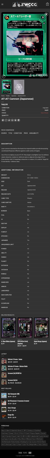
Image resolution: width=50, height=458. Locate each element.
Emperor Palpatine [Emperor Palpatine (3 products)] (35, 433)
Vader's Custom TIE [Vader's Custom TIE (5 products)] (23, 444)
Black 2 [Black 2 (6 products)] (3, 430)
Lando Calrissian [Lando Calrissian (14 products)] (44, 436)
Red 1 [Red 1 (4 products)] (43, 441)
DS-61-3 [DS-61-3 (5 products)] (23, 433)
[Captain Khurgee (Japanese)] (41, 328)
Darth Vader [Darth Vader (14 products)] (5, 433)
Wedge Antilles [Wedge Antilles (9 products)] (33, 444)
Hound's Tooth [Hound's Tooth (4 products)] (16, 436)
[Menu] (2, 4)
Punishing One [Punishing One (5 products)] (24, 441)
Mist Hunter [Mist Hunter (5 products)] (39, 439)
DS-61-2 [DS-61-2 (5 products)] (17, 433)
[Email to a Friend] (12, 120)
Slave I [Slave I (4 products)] (15, 444)
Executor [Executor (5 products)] (43, 433)
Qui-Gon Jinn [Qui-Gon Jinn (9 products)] (33, 441)
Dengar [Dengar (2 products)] (11, 433)
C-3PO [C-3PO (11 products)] (24, 430)
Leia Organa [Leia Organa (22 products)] (5, 439)
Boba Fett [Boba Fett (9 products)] (14, 430)
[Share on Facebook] (6, 120)
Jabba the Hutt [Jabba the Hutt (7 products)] (34, 436)
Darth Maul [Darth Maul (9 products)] (37, 430)
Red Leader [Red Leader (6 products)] (9, 444)
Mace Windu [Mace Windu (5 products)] (22, 439)
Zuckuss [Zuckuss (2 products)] (45, 444)
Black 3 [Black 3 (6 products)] (8, 430)
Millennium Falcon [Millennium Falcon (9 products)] (30, 439)
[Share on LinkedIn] (18, 120)
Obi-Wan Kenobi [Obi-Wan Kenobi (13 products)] (6, 441)
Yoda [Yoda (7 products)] (40, 444)
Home (2, 95)
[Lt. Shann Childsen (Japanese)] (8, 328)
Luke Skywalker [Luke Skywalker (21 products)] (13, 439)
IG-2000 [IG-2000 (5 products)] (28, 436)
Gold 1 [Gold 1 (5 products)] (3, 436)
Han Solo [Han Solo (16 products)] (9, 436)
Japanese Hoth (22, 95)
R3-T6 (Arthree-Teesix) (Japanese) (23, 343)
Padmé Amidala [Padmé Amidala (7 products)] (15, 441)
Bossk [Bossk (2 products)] (19, 430)
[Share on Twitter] (9, 120)
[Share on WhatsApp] (2, 120)
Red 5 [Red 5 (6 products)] (3, 444)
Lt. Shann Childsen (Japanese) (8, 341)
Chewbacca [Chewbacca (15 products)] (30, 430)
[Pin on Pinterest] (15, 120)
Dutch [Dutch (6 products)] (27, 433)
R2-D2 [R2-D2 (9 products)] (39, 441)
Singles (8, 95)
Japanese (13, 95)
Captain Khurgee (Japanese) (40, 341)
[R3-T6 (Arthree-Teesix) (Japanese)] (25, 328)
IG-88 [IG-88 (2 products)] (22, 436)
